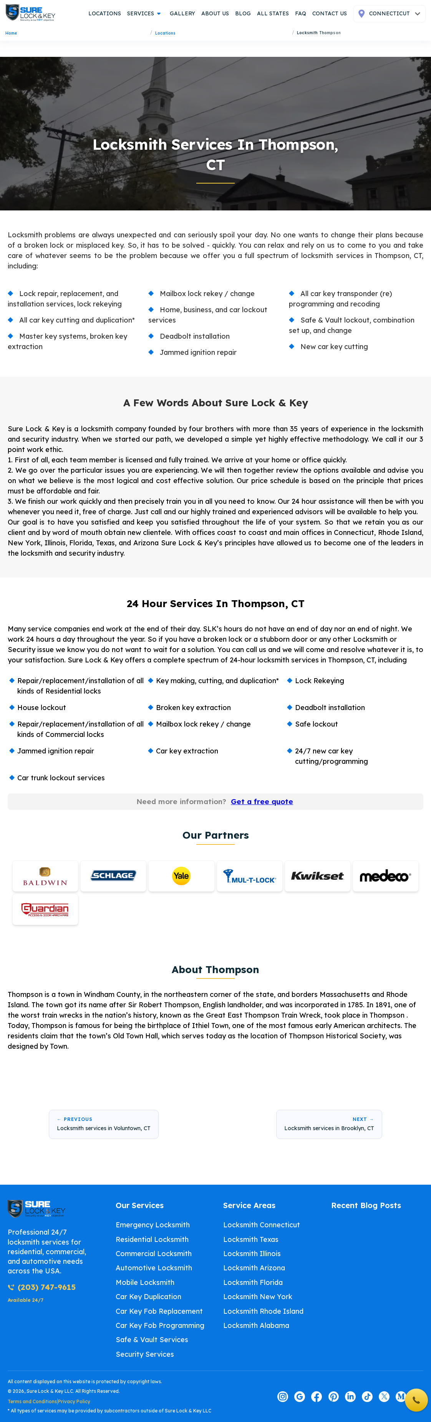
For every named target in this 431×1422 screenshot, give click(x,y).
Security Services (145, 1354)
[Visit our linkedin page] (350, 1396)
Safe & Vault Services (152, 1339)
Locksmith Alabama (256, 1325)
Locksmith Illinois (252, 1253)
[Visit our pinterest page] (333, 1396)
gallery (182, 13)
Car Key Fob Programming (160, 1325)
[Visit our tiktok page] (367, 1396)
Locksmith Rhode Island (263, 1311)
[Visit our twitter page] (384, 1396)
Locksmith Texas (250, 1239)
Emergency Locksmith (153, 1224)
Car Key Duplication (148, 1296)
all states (273, 13)
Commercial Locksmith (154, 1253)
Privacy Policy (74, 1401)
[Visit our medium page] (401, 1396)
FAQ (300, 13)
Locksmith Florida (253, 1282)
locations (104, 13)
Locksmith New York (257, 1296)
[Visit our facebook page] (316, 1396)
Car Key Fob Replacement (159, 1311)
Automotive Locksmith (154, 1267)
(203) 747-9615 (42, 1287)
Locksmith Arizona (254, 1267)
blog (243, 13)
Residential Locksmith (152, 1239)
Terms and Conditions (32, 1401)
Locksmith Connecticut (261, 1224)
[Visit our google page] (299, 1396)
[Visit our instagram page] (282, 1396)
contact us (329, 13)
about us (215, 13)
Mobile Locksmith (145, 1282)
